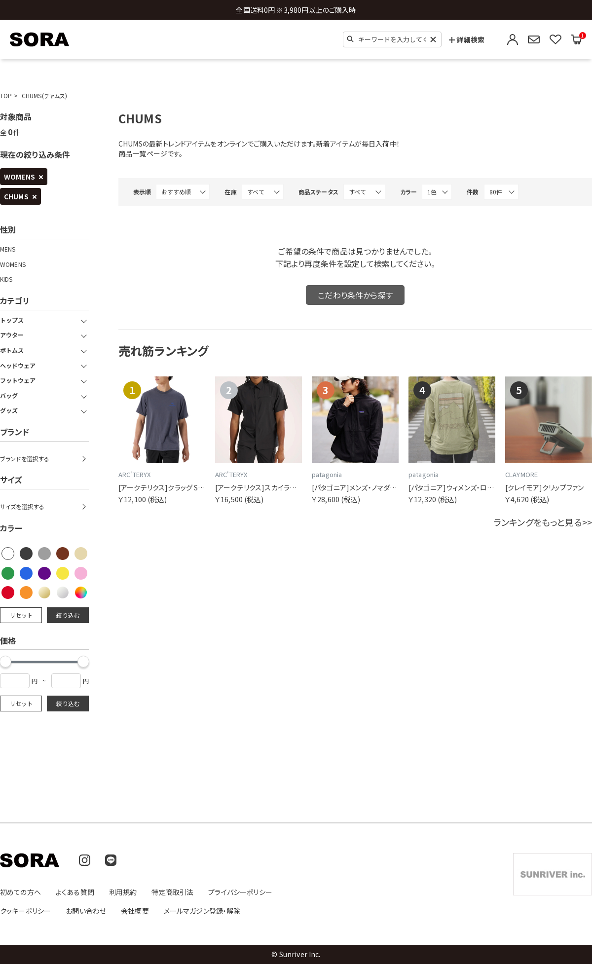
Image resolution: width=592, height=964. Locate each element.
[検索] (350, 39)
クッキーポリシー (25, 911)
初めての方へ (20, 892)
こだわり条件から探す (355, 295)
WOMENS (19, 177)
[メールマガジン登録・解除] (534, 39)
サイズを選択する (22, 507)
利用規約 (123, 892)
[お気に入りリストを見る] (555, 39)
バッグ (9, 396)
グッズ (9, 410)
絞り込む (68, 615)
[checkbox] (8, 554)
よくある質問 (75, 892)
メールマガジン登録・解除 (202, 911)
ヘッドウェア (18, 366)
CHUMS (16, 196)
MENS (8, 249)
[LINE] (110, 860)
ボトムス (12, 350)
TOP (6, 95)
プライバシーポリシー (240, 892)
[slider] (83, 661)
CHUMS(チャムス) (45, 95)
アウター (12, 335)
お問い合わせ (86, 911)
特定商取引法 (172, 892)
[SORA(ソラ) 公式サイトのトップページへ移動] (39, 39)
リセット (21, 615)
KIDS (6, 279)
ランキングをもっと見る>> (542, 522)
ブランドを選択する (24, 459)
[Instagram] (84, 860)
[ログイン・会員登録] (512, 39)
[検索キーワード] (392, 39)
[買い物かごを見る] (576, 39)
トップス (12, 320)
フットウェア (18, 380)
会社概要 (135, 911)
